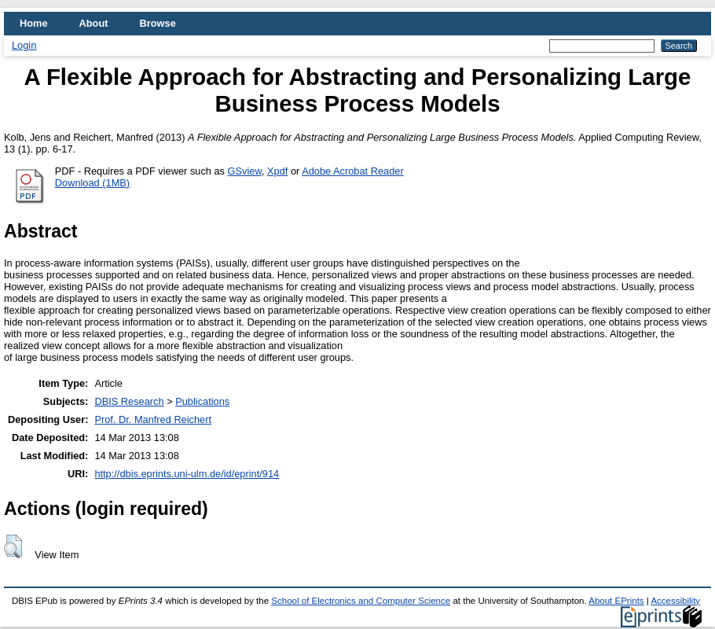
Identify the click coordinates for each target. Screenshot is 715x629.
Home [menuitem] (34, 23)
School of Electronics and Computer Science (360, 600)
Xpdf (277, 171)
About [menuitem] (93, 23)
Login (24, 45)
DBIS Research (128, 401)
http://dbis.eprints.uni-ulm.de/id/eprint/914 (186, 474)
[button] (13, 546)
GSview (245, 171)
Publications (202, 401)
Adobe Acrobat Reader (352, 171)
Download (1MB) (92, 183)
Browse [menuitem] (158, 23)
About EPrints (616, 600)
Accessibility (675, 600)
